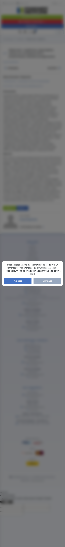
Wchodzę (18, 281)
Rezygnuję (47, 281)
